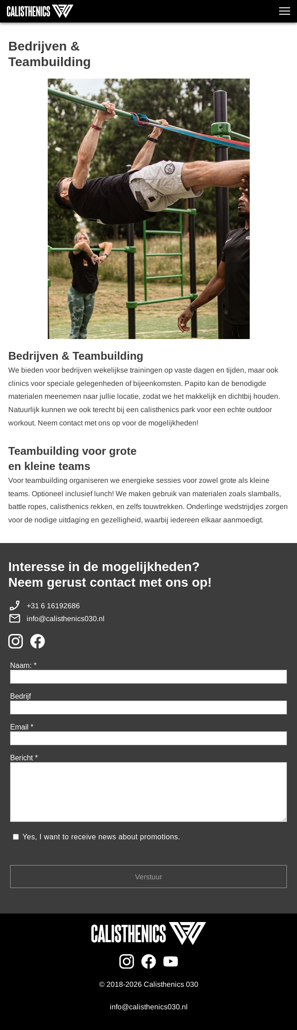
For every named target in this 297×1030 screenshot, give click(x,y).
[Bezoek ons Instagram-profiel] (15, 641)
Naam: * (23, 665)
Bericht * (24, 758)
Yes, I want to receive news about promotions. (101, 836)
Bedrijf (20, 696)
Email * (22, 727)
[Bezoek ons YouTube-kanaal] (170, 961)
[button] (284, 11)
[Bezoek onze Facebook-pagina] (37, 641)
